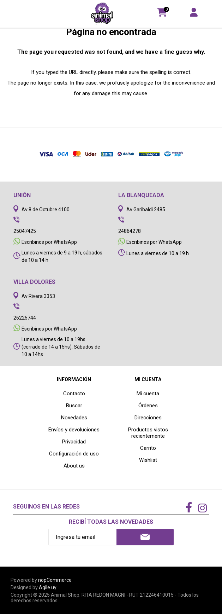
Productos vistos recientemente (148, 432)
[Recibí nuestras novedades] (82, 537)
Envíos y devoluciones (74, 429)
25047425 (24, 231)
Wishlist (148, 460)
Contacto (74, 393)
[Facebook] (188, 507)
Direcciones (148, 417)
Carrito (148, 448)
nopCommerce (55, 580)
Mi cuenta (148, 393)
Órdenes (148, 405)
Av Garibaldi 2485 (145, 209)
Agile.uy (47, 587)
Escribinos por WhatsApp (49, 242)
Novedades (74, 417)
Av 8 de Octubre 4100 (46, 209)
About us (74, 466)
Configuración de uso (74, 454)
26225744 (24, 318)
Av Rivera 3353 (38, 296)
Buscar (74, 405)
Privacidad (74, 441)
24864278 (129, 231)
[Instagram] (202, 509)
